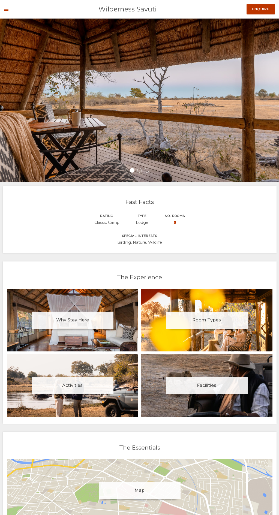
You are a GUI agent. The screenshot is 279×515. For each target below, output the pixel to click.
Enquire (260, 9)
